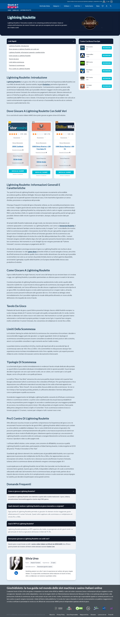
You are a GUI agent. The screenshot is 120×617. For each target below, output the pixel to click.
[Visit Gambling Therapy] (111, 608)
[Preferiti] (102, 6)
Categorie (57, 6)
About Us (52, 614)
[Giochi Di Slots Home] (12, 6)
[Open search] (111, 6)
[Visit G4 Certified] (104, 608)
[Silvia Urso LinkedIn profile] (16, 573)
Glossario (93, 614)
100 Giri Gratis (41, 162)
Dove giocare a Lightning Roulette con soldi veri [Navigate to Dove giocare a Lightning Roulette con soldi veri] (24, 49)
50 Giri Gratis (17, 159)
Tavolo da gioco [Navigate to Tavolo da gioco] (14, 59)
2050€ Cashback (17, 146)
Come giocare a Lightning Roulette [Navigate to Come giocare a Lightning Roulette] (19, 56)
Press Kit (110, 614)
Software (67, 6)
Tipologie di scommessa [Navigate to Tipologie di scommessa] (17, 65)
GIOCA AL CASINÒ (18, 171)
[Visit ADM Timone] (69, 608)
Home (9, 10)
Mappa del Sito (84, 614)
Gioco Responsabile (72, 614)
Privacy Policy (61, 614)
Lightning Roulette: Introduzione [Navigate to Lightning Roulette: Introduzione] (19, 46)
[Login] (106, 6)
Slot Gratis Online (45, 6)
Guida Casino (89, 6)
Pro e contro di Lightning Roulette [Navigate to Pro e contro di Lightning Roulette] (19, 69)
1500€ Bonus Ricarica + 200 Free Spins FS (41, 148)
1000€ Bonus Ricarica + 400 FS (65, 148)
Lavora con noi (102, 614)
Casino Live (15, 10)
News (98, 6)
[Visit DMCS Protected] (79, 608)
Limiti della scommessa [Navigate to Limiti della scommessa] (16, 62)
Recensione (107, 48)
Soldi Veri (78, 6)
